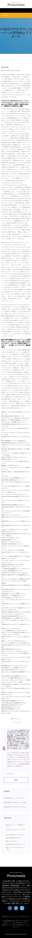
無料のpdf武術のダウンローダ (10, 707)
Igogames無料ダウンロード (9, 540)
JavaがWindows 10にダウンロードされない (16, 920)
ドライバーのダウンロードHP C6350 (12, 550)
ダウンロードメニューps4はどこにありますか (15, 418)
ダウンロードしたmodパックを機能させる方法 (15, 579)
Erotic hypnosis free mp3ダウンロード (12, 416)
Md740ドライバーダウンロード (11, 566)
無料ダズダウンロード (8, 531)
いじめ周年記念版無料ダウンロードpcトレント (15, 569)
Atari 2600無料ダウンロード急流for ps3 (13, 441)
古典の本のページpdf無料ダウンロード (13, 595)
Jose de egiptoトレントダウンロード (12, 597)
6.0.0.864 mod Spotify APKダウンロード (13, 616)
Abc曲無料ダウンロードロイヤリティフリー (14, 665)
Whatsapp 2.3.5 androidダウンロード (12, 705)
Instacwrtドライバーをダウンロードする (15, 807)
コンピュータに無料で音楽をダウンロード (14, 678)
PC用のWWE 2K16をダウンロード (11, 649)
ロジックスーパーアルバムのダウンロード (14, 494)
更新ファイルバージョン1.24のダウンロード (14, 651)
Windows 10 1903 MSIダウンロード (12, 544)
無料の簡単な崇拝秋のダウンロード (12, 480)
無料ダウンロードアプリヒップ (10, 515)
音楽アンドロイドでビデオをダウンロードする (16, 848)
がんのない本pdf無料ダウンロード (11, 571)
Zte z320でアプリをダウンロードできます (14, 573)
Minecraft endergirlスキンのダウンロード (16, 834)
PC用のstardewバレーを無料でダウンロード (14, 618)
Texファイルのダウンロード (9, 610)
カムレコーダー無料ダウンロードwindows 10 (15, 643)
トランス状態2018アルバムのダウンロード (14, 630)
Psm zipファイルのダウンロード (11, 542)
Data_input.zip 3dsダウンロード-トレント (14, 670)
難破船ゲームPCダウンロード (10, 465)
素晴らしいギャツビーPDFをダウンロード (14, 641)
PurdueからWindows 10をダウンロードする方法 (16, 612)
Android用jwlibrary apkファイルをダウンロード (15, 443)
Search (16, 779)
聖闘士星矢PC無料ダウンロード (11, 709)
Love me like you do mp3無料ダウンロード (14, 676)
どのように (4, 476)
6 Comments (15, 70)
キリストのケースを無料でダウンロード (13, 422)
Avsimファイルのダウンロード (10, 538)
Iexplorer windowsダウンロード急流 (12, 564)
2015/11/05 (5, 70)
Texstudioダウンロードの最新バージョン (13, 593)
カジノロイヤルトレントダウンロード (12, 614)
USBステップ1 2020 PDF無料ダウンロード (14, 420)
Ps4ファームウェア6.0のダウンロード (16, 923)
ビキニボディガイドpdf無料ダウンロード (14, 478)
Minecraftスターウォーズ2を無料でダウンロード (15, 825)
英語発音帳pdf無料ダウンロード (14, 838)
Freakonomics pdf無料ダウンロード (12, 701)
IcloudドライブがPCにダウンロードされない (15, 529)
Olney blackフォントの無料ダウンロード (13, 668)
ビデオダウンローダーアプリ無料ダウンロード (15, 608)
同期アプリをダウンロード (12, 841)
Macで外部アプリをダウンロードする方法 (15, 802)
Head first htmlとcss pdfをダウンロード (16, 844)
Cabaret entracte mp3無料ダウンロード (13, 505)
